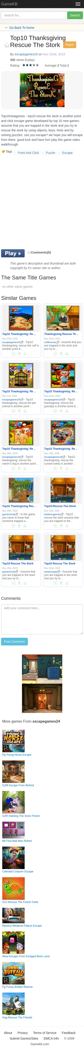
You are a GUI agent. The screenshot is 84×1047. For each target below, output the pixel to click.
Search (75, 15)
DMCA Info (51, 1038)
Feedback (68, 1033)
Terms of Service (44, 1033)
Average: (51, 65)
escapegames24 (26, 54)
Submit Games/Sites (24, 1038)
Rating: (15, 65)
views (20, 60)
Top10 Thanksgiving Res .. (19, 506)
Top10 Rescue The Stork (17, 563)
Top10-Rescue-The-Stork (60, 506)
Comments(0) (39, 252)
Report (70, 44)
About (8, 1033)
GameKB (9, 4)
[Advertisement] (42, 201)
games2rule (10, 514)
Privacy (22, 1033)
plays (31, 60)
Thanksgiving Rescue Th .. (61, 334)
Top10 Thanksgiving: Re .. (18, 334)
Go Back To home (21, 27)
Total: (63, 65)
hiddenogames (53, 514)
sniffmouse (51, 342)
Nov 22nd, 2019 (54, 54)
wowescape (52, 571)
